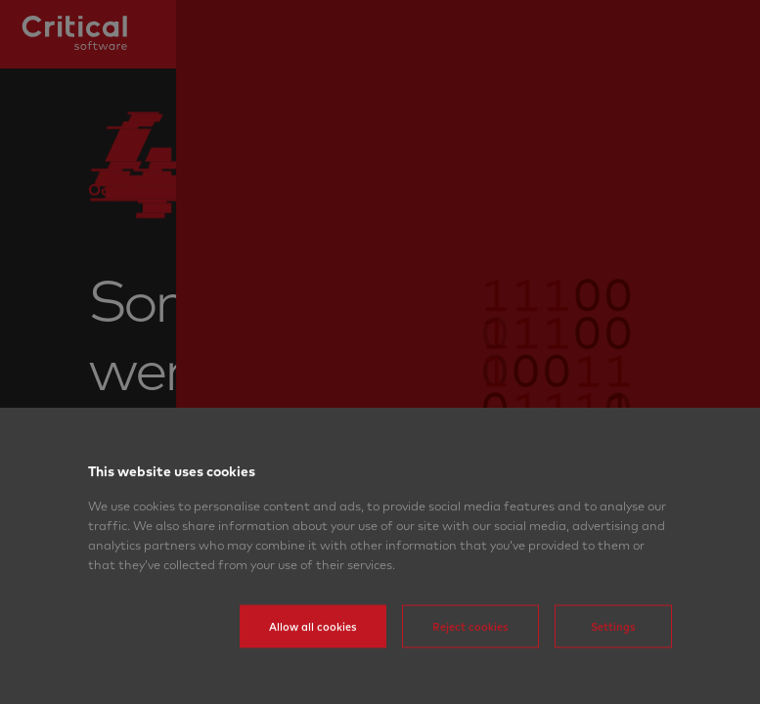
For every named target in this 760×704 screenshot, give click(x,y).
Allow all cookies (313, 658)
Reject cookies (470, 658)
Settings (613, 658)
